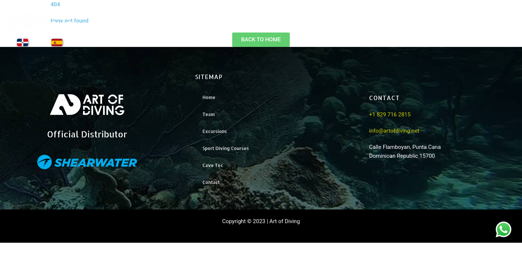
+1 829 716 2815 (390, 114)
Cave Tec (212, 165)
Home (325, 26)
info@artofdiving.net (394, 130)
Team (364, 26)
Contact (501, 26)
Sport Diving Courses (225, 148)
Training (456, 26)
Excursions (409, 26)
